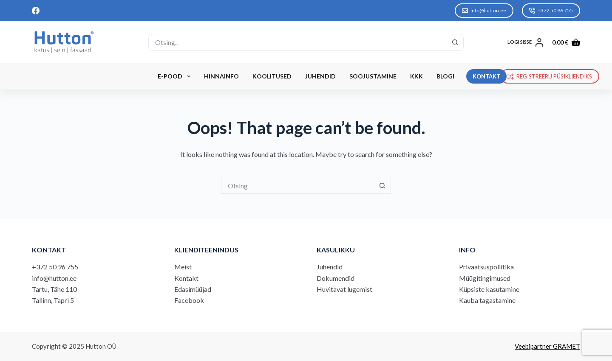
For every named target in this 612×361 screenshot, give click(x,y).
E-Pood (176, 76)
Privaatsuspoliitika (486, 267)
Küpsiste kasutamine (489, 289)
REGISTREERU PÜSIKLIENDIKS (549, 76)
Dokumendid (335, 278)
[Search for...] (297, 42)
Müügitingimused (484, 278)
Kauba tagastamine (487, 300)
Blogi (445, 76)
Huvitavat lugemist (344, 289)
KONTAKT (486, 76)
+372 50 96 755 (551, 10)
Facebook (189, 300)
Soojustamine (373, 76)
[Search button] (455, 42)
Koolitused (272, 76)
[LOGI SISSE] (525, 42)
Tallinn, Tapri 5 (53, 300)
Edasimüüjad (192, 289)
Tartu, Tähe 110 (54, 289)
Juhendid (320, 76)
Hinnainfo (221, 76)
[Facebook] (36, 10)
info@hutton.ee (484, 10)
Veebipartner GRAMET (547, 346)
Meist (183, 267)
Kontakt (186, 278)
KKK (416, 76)
